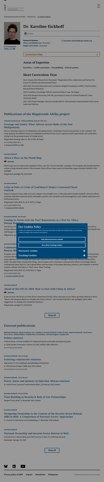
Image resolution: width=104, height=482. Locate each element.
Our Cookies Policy (29, 226)
